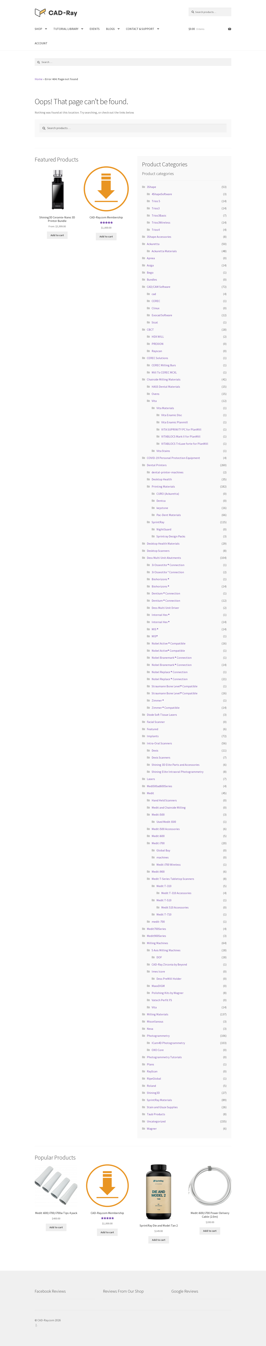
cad (154, 294)
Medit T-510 (163, 900)
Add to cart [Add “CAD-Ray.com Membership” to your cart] (106, 236)
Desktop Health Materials (163, 543)
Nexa (150, 1028)
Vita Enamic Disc (171, 415)
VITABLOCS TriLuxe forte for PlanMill (184, 443)
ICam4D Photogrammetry (168, 1043)
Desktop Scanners (158, 551)
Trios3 (156, 208)
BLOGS (110, 29)
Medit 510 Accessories (175, 907)
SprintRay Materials (159, 1100)
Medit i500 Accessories (166, 829)
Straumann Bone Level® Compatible (174, 686)
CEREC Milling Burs (164, 365)
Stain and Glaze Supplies (162, 1107)
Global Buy (163, 850)
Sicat (155, 322)
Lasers (151, 779)
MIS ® (155, 629)
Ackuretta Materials (164, 251)
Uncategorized (156, 1121)
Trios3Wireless (161, 222)
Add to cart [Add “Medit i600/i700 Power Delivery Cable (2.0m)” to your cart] (209, 1230)
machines (162, 857)
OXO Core (158, 1050)
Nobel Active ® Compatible (168, 643)
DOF (159, 957)
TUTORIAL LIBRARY (65, 29)
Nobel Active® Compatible (168, 650)
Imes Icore (158, 971)
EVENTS (95, 29)
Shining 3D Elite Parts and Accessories (176, 765)
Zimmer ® (158, 700)
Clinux (155, 308)
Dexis (155, 750)
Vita (154, 401)
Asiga (150, 265)
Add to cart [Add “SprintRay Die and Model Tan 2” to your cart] (158, 1239)
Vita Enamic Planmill (174, 422)
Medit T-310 (163, 886)
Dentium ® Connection (166, 593)
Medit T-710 (163, 914)
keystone (162, 508)
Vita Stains (163, 451)
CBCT (150, 329)
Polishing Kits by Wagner (167, 993)
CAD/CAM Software (158, 287)
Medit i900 (158, 871)
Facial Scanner (156, 722)
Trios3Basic (159, 215)
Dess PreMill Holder (168, 978)
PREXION (157, 344)
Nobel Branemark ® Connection (172, 657)
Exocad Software (162, 315)
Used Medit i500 (166, 822)
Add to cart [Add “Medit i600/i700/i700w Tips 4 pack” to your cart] (56, 1227)
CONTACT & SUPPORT (140, 29)
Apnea (151, 258)
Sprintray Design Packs (170, 536)
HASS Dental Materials (166, 386)
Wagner (152, 1128)
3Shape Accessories (159, 237)
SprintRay (158, 522)
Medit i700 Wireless (168, 864)
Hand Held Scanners (164, 800)
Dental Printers (157, 465)
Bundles (152, 279)
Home (38, 79)
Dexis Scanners (161, 757)
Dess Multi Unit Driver (165, 608)
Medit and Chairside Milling (169, 807)
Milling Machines (157, 943)
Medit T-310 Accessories (176, 893)
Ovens (155, 394)
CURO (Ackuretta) (167, 493)
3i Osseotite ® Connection (168, 565)
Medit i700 (158, 843)
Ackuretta (153, 244)
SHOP (38, 29)
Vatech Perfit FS (162, 1000)
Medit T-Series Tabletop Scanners (173, 879)
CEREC (156, 301)
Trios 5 (156, 201)
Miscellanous (155, 1021)
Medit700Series (156, 929)
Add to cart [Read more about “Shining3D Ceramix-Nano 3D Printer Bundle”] (57, 235)
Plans (150, 1064)
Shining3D (153, 1093)
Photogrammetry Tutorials (164, 1057)
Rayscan (157, 351)
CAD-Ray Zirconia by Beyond (169, 964)
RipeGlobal (154, 1078)
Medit (150, 793)
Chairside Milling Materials (163, 379)
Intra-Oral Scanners (159, 743)
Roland (151, 1086)
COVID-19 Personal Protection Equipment (173, 458)
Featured (152, 729)
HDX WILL (158, 336)
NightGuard (163, 529)
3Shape (151, 187)
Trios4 (156, 230)
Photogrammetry (158, 1036)
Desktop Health (162, 479)
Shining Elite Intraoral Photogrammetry (177, 772)
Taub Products (156, 1114)
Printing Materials (163, 486)
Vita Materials (165, 408)
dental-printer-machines (167, 472)
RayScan (152, 1071)
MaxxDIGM (158, 986)
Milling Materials (157, 1014)
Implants (153, 736)
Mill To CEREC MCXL (164, 372)
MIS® (155, 636)
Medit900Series (156, 936)
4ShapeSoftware (162, 194)
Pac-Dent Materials (168, 515)
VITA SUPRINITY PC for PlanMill (181, 429)
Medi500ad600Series (159, 786)
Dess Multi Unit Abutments (164, 558)
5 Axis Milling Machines (166, 950)
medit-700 (158, 921)
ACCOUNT (41, 43)
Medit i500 (158, 814)
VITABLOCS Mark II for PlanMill (180, 436)
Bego (150, 272)
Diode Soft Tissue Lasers (162, 714)
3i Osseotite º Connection (168, 572)
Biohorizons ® (160, 579)
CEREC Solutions (157, 358)
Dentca (161, 501)
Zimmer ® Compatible (166, 707)
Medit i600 (158, 836)
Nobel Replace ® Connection (169, 672)
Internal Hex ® (161, 615)
